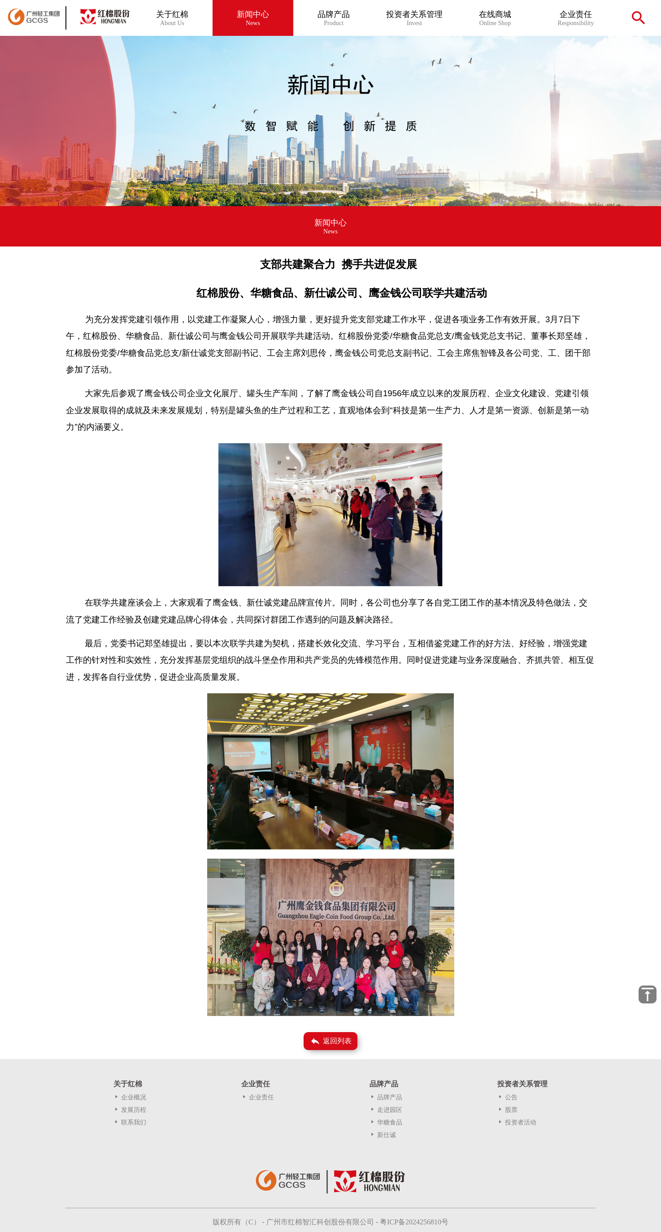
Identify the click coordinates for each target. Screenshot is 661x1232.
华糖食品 (386, 1122)
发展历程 (129, 1110)
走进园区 (386, 1110)
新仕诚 (383, 1135)
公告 (507, 1097)
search (639, 18)
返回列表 (331, 1041)
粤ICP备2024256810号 (414, 1222)
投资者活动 (516, 1122)
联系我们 (129, 1122)
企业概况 (129, 1097)
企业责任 (257, 1097)
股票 (507, 1110)
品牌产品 (386, 1097)
